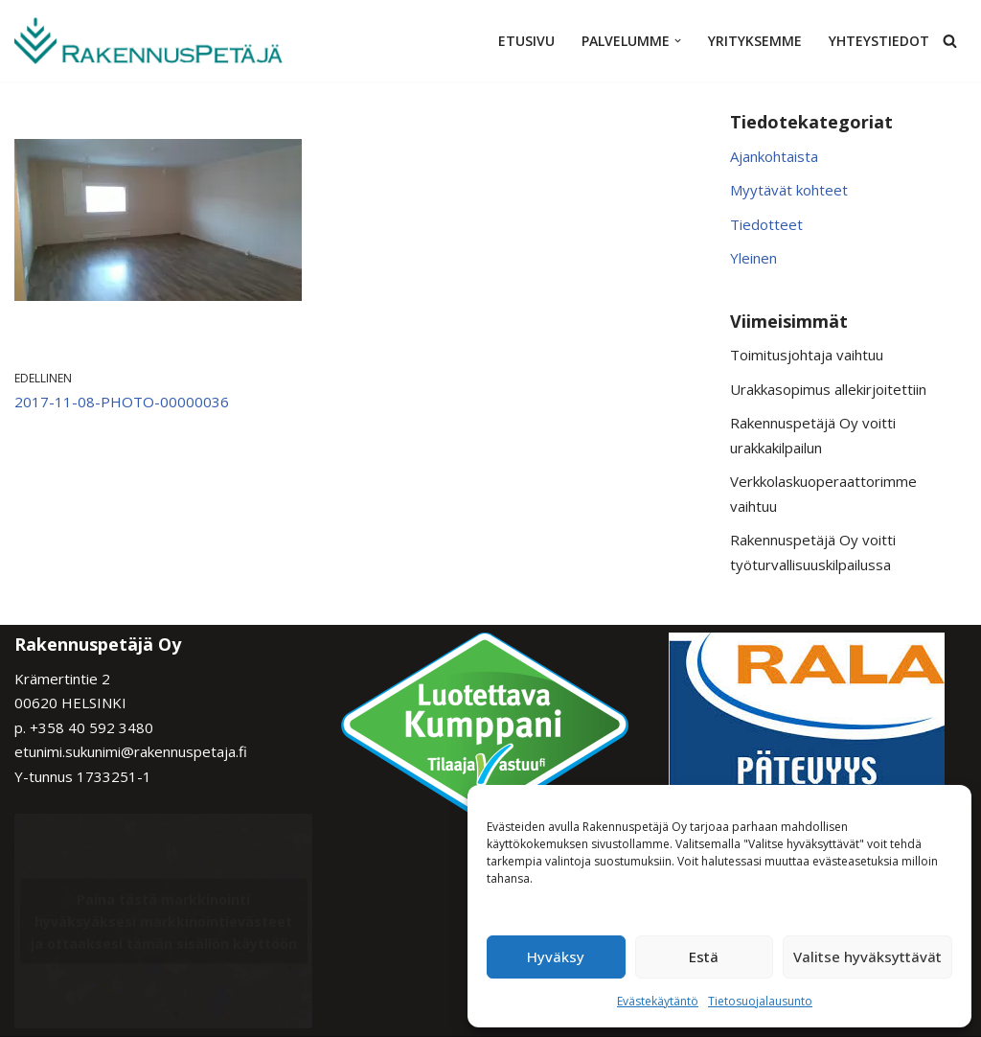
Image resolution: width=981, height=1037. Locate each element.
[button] (677, 40)
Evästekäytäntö (657, 1001)
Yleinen (753, 257)
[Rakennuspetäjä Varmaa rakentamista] (148, 40)
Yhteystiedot (879, 41)
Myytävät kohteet (789, 189)
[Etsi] (950, 41)
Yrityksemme (755, 41)
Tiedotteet (766, 224)
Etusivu (526, 41)
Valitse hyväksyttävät (867, 956)
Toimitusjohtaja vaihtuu (806, 354)
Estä (704, 956)
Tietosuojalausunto (760, 1001)
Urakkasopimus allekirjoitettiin (828, 389)
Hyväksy (555, 956)
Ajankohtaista (774, 156)
